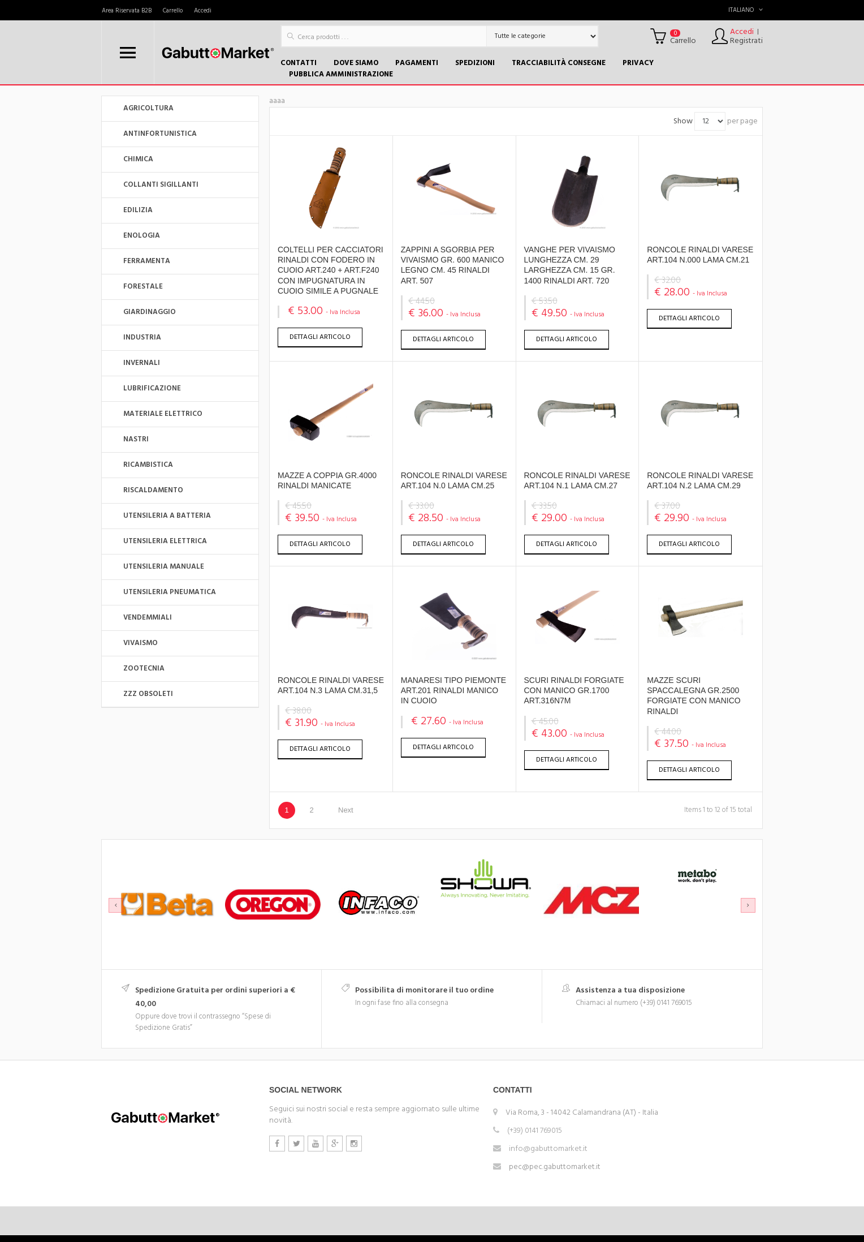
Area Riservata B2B (127, 11)
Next (345, 810)
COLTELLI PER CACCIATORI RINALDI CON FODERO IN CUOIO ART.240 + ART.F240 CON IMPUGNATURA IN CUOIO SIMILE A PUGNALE (330, 270)
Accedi (202, 11)
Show (683, 121)
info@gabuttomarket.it (548, 1148)
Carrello (173, 11)
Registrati (746, 41)
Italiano (745, 10)
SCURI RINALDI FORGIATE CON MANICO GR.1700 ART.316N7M (574, 690)
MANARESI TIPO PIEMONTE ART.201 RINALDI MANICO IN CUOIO (453, 690)
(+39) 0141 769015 (534, 1130)
